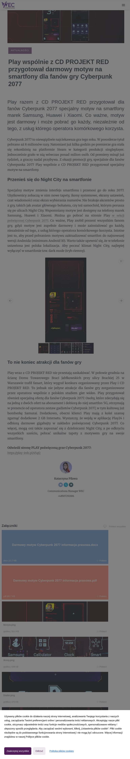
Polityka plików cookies (61, 751)
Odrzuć (39, 751)
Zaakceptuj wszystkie (18, 751)
